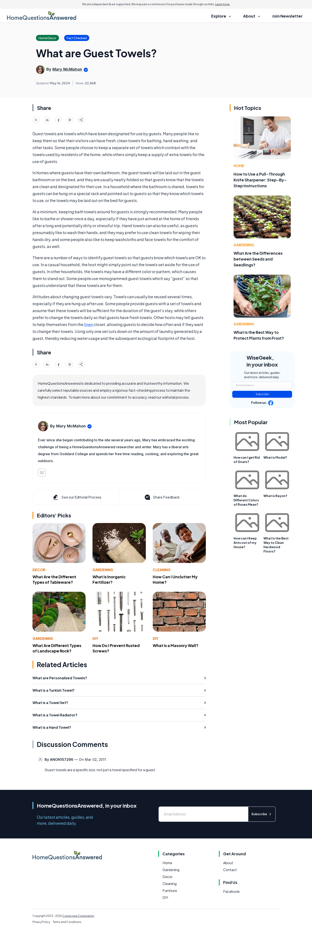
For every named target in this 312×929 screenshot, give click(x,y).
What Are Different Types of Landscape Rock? (56, 648)
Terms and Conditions (67, 922)
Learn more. (222, 4)
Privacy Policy (41, 922)
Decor (38, 569)
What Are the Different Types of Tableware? (54, 579)
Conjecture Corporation (78, 916)
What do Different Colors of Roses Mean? (246, 500)
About (228, 863)
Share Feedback (162, 497)
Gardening (103, 569)
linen (88, 324)
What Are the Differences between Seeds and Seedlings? (258, 259)
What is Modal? (275, 457)
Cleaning (162, 569)
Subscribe (262, 394)
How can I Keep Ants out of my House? (245, 542)
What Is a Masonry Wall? (175, 645)
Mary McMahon (67, 69)
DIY (95, 638)
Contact (230, 869)
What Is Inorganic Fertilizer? (109, 579)
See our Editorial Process (76, 497)
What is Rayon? (275, 496)
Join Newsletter (287, 15)
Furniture (169, 890)
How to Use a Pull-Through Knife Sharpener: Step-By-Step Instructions (260, 179)
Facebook (231, 891)
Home (239, 165)
